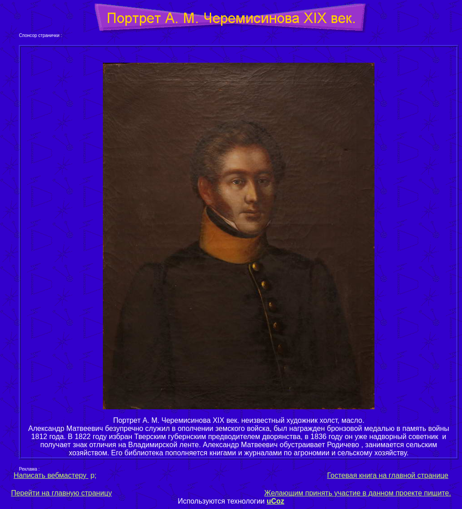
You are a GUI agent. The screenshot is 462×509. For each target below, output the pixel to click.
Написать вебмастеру (51, 475)
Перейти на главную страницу (61, 493)
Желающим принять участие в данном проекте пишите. (357, 493)
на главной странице (412, 475)
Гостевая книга (352, 475)
